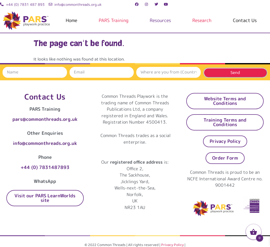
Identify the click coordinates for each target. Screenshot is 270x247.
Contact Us (245, 20)
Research (201, 20)
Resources (160, 20)
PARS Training (113, 20)
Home (71, 20)
